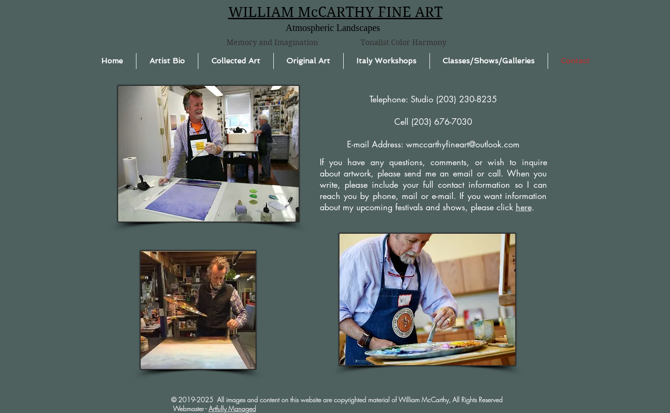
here (524, 207)
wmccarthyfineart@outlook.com (462, 144)
